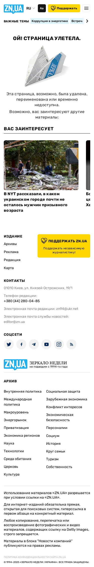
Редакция (12, 260)
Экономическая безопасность (59, 417)
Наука (9, 443)
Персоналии (56, 428)
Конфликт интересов (64, 407)
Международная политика (18, 402)
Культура (12, 474)
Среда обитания (17, 459)
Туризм (52, 459)
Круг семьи (55, 451)
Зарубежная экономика (66, 399)
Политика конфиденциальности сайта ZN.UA (35, 557)
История (53, 443)
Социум (52, 436)
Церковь (11, 467)
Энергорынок (15, 420)
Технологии (14, 451)
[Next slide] (86, 21)
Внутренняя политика (23, 391)
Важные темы (16, 21)
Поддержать (64, 8)
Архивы (10, 244)
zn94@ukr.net (67, 309)
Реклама (11, 252)
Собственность (59, 467)
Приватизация (16, 428)
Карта (9, 268)
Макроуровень (16, 412)
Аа (42, 8)
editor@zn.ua (14, 322)
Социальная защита (63, 391)
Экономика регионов (22, 435)
